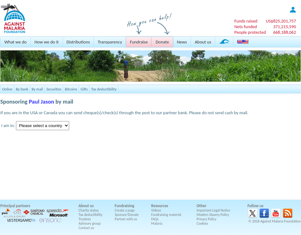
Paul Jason (41, 101)
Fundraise (139, 42)
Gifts (84, 89)
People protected (250, 32)
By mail (37, 89)
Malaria (156, 223)
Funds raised (246, 21)
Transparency (110, 42)
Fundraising (124, 205)
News (182, 42)
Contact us (86, 228)
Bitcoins (71, 89)
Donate (162, 42)
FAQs (155, 219)
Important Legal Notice (213, 210)
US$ (281, 21)
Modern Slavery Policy (212, 214)
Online (7, 89)
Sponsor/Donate (127, 214)
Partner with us (126, 219)
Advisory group (90, 223)
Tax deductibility (103, 89)
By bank (22, 89)
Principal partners (15, 205)
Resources (159, 205)
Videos (156, 210)
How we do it (46, 42)
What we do (15, 42)
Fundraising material (166, 214)
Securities (53, 89)
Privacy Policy (206, 219)
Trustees (85, 219)
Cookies (202, 223)
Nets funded (245, 26)
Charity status (89, 210)
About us (203, 42)
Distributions (78, 42)
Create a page (125, 210)
